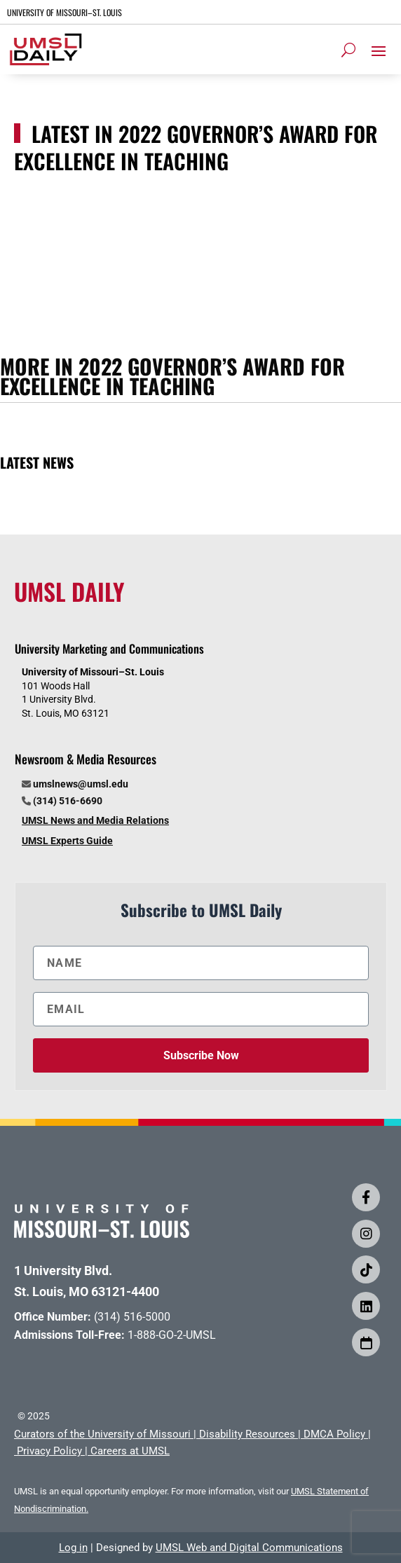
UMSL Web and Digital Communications (249, 1547)
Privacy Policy (49, 1451)
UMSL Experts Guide (67, 840)
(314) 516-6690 (67, 800)
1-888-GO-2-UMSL (172, 1335)
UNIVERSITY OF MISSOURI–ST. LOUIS (64, 12)
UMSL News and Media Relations (95, 820)
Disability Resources (247, 1434)
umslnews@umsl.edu (80, 784)
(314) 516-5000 (132, 1316)
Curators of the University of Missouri (102, 1434)
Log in (73, 1547)
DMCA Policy (334, 1434)
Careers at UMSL (130, 1451)
